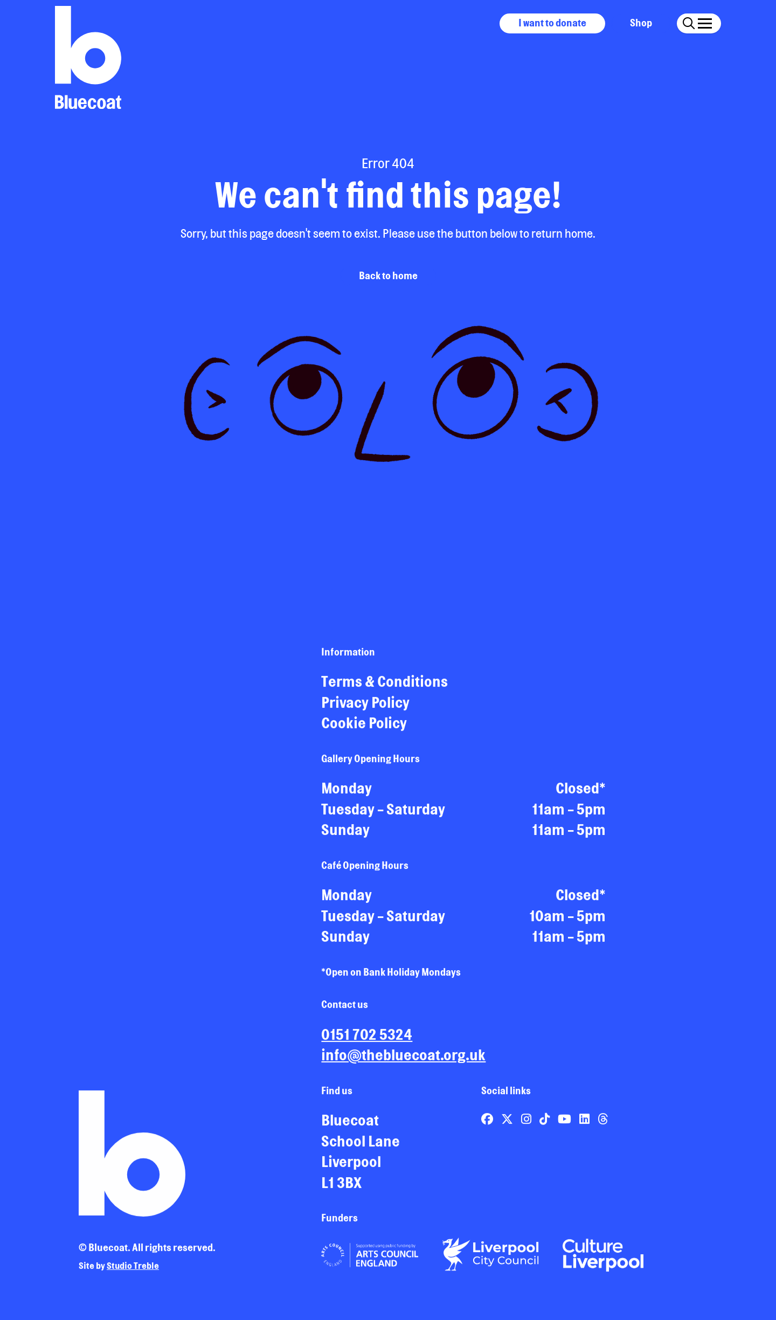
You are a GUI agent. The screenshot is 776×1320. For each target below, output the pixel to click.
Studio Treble (133, 1270)
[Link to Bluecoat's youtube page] (565, 1123)
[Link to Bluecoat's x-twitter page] (508, 1123)
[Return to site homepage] (88, 57)
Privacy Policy (365, 707)
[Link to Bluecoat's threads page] (603, 1123)
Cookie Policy (364, 727)
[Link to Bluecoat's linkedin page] (585, 1123)
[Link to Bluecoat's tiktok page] (545, 1123)
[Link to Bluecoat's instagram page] (527, 1123)
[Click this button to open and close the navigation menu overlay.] (705, 22)
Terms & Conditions (384, 686)
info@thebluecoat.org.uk (403, 1060)
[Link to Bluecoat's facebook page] (488, 1123)
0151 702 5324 (366, 1039)
